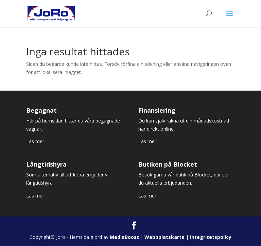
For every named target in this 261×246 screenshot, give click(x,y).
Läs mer (35, 141)
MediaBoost (124, 237)
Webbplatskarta (164, 237)
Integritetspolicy (210, 237)
